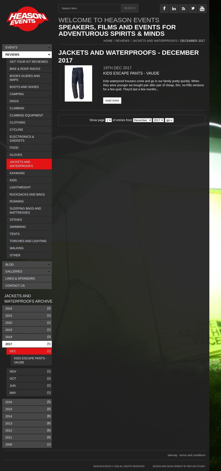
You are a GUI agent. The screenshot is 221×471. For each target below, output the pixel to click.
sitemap (173, 455)
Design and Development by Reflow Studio (179, 466)
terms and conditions (192, 455)
